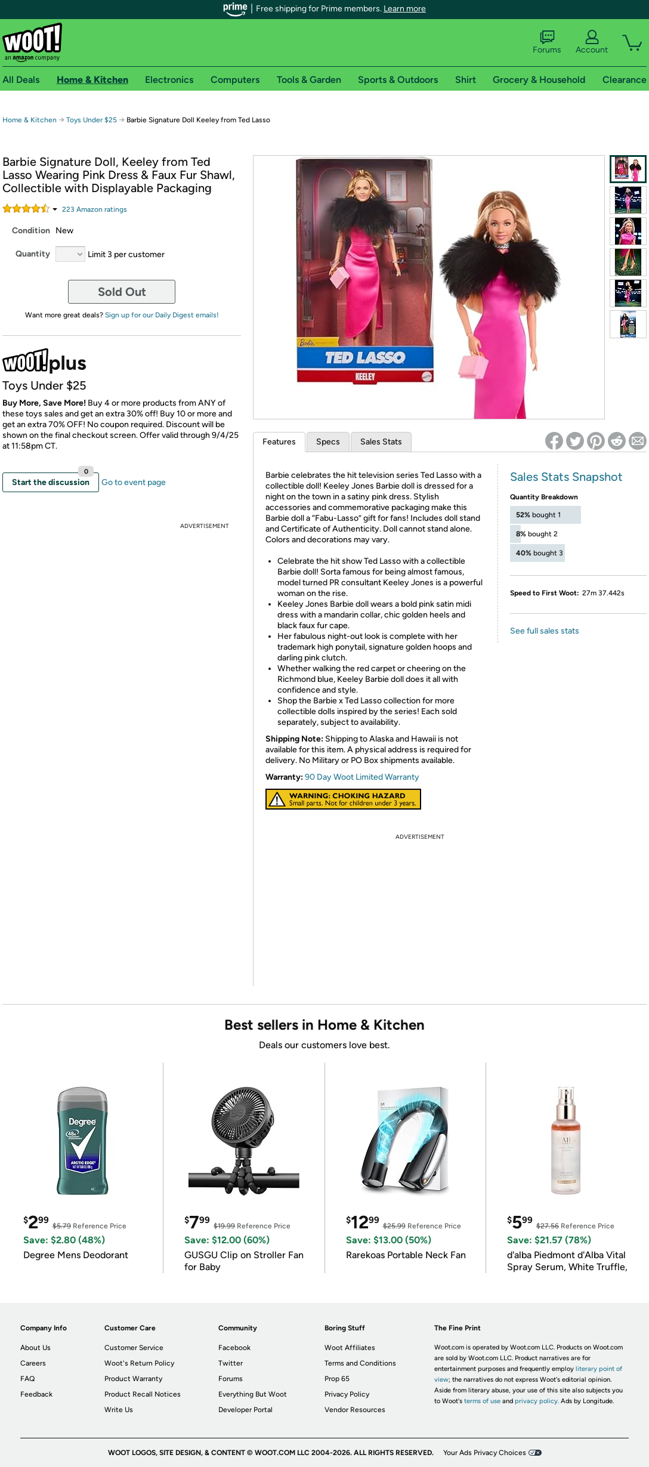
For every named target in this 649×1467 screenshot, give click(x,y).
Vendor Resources (354, 1410)
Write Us (118, 1410)
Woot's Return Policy (139, 1363)
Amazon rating (94, 209)
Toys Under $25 (91, 120)
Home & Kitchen (29, 120)
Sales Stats (381, 442)
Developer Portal (245, 1410)
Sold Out (122, 292)
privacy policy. (537, 1401)
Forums (547, 42)
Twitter (230, 1363)
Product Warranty (133, 1379)
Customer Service (133, 1348)
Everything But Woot (252, 1394)
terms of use (482, 1401)
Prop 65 (337, 1379)
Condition (31, 231)
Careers (33, 1363)
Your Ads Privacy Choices (484, 1453)
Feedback (36, 1394)
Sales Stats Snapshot (566, 477)
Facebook (234, 1348)
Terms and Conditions (360, 1363)
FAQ (27, 1379)
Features (279, 442)
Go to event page (133, 482)
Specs (328, 442)
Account (592, 42)
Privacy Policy (346, 1394)
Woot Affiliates (349, 1348)
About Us (35, 1348)
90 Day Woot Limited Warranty (362, 777)
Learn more (405, 9)
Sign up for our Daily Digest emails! (162, 315)
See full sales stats (544, 631)
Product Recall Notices (142, 1394)
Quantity (33, 254)
